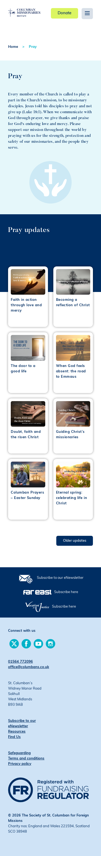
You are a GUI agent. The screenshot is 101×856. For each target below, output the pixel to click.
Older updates (74, 541)
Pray (33, 47)
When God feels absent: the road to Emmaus (71, 371)
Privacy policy (19, 764)
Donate (64, 13)
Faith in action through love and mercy (26, 305)
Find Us (14, 737)
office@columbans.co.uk (28, 667)
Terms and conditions (26, 758)
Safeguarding (19, 753)
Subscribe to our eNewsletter (60, 578)
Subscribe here (66, 592)
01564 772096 (20, 662)
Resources (17, 731)
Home (13, 47)
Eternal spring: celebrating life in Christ (71, 498)
